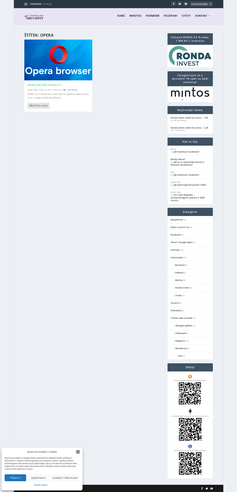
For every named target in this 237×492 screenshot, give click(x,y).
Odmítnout (38, 477)
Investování (177, 257)
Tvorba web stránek (181, 318)
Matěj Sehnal (178, 159)
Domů (121, 17)
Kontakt (201, 17)
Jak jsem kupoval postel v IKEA (189, 184)
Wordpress (181, 348)
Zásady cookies (40, 484)
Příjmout (15, 477)
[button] (77, 451)
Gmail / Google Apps (181, 242)
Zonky (178, 295)
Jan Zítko (34, 90)
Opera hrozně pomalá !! (44, 85)
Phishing (47, 3)
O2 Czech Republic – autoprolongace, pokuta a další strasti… (188, 198)
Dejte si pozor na (180, 227)
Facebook (176, 234)
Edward (179, 272)
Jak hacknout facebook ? (186, 151)
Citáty (186, 17)
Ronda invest (182, 287)
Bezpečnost (177, 219)
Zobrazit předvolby (65, 477)
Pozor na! (170, 17)
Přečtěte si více (38, 105)
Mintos (179, 280)
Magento (180, 340)
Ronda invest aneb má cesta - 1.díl (189, 117)
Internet (56, 90)
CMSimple (180, 333)
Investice (135, 17)
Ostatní (175, 303)
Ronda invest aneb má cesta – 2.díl (189, 127)
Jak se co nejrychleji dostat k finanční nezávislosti (187, 163)
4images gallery (183, 325)
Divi (180, 356)
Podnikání (152, 17)
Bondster (180, 265)
